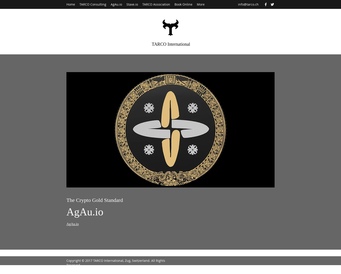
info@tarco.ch (248, 4)
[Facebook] (266, 4)
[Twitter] (272, 4)
